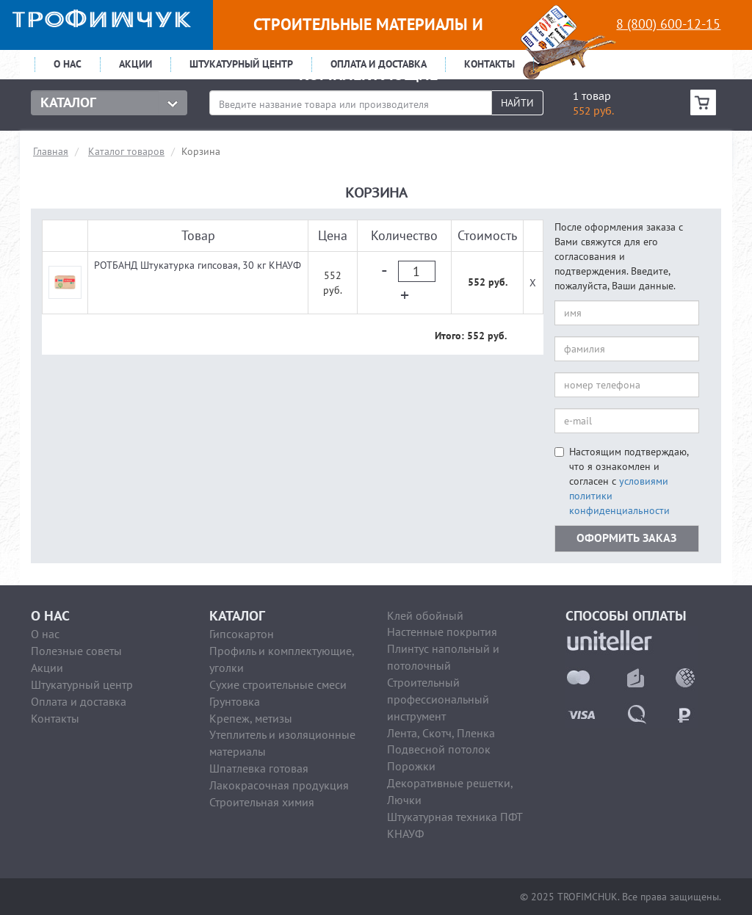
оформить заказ (626, 538)
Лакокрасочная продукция (279, 785)
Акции (135, 64)
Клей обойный (425, 615)
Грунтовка (234, 701)
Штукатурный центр (241, 64)
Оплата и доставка (378, 64)
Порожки (411, 766)
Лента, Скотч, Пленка (441, 733)
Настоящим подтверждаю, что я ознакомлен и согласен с (621, 481)
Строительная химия (261, 802)
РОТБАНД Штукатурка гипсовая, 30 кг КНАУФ (197, 265)
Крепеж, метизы (250, 718)
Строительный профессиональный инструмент (438, 699)
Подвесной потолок (439, 749)
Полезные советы (76, 650)
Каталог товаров (126, 151)
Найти (517, 102)
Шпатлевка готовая (258, 768)
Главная (50, 151)
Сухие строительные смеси (278, 684)
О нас (68, 64)
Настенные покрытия (442, 631)
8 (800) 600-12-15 (668, 23)
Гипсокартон (241, 633)
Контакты (489, 64)
